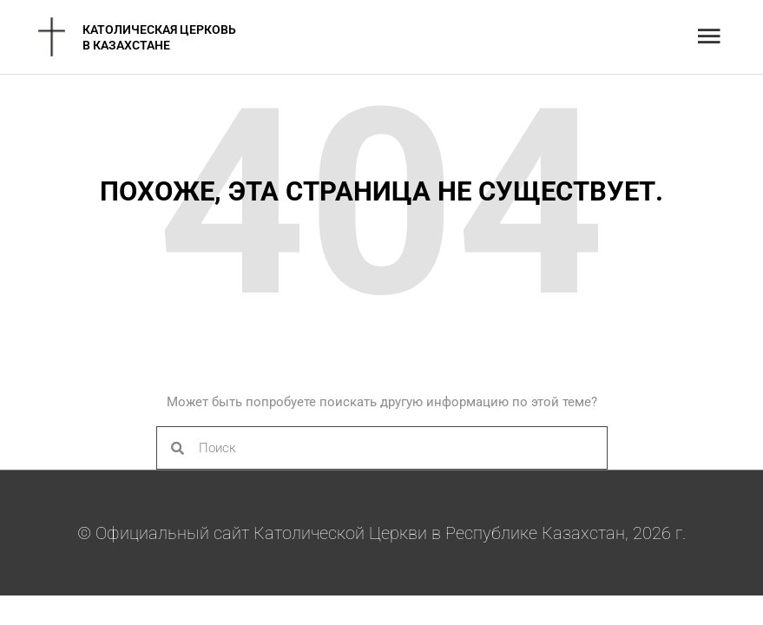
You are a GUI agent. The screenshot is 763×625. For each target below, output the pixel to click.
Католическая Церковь (159, 29)
